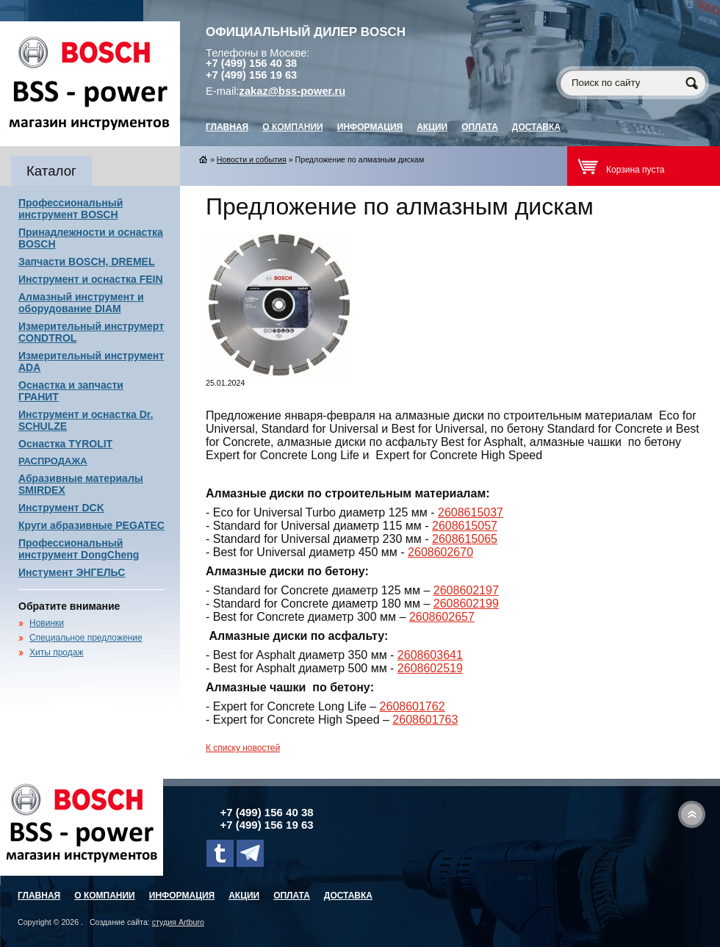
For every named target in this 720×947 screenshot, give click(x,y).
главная (227, 127)
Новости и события (252, 159)
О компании (292, 127)
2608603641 (430, 655)
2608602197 (466, 590)
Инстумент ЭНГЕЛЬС (71, 572)
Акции (432, 127)
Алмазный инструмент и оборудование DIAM (81, 302)
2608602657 (442, 617)
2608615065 (464, 539)
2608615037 (470, 512)
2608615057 (464, 525)
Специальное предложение (86, 638)
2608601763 (425, 719)
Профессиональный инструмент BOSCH (70, 208)
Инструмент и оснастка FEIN (90, 279)
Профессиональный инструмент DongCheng (78, 549)
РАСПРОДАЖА (52, 461)
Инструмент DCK (61, 508)
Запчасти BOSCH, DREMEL (86, 261)
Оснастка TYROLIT (65, 444)
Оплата (479, 127)
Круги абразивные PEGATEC (91, 525)
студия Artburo (178, 922)
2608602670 (440, 552)
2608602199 (466, 603)
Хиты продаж (56, 652)
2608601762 (412, 706)
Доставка (536, 127)
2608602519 (430, 668)
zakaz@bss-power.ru (293, 91)
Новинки (46, 623)
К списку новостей (243, 748)
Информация (370, 127)
